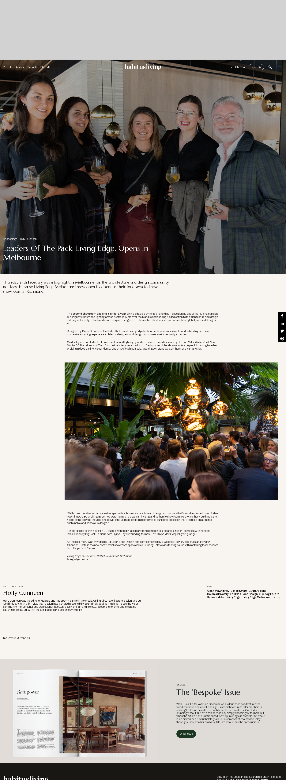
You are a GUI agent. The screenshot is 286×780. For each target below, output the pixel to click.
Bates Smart (239, 590)
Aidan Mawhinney (218, 590)
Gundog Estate (269, 594)
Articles (19, 67)
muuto (276, 597)
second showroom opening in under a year (99, 313)
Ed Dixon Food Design (244, 594)
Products (32, 67)
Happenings (10, 239)
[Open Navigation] (280, 67)
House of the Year (236, 67)
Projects (7, 67)
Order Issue (186, 733)
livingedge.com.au (78, 559)
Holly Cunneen (28, 239)
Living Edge (233, 597)
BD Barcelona (258, 590)
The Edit (45, 67)
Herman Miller (215, 597)
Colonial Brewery (217, 594)
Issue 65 (256, 67)
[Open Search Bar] (270, 67)
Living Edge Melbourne (256, 597)
